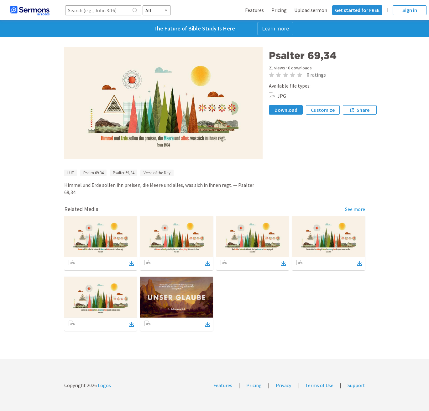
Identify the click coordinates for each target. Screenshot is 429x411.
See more (355, 209)
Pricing (279, 10)
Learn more (275, 28)
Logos (104, 385)
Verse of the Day (157, 173)
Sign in (409, 10)
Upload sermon (310, 10)
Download (286, 110)
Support (356, 385)
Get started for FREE (357, 10)
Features (254, 10)
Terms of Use (319, 385)
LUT (70, 173)
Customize (323, 110)
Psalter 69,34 (123, 173)
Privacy (283, 385)
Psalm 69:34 (93, 173)
